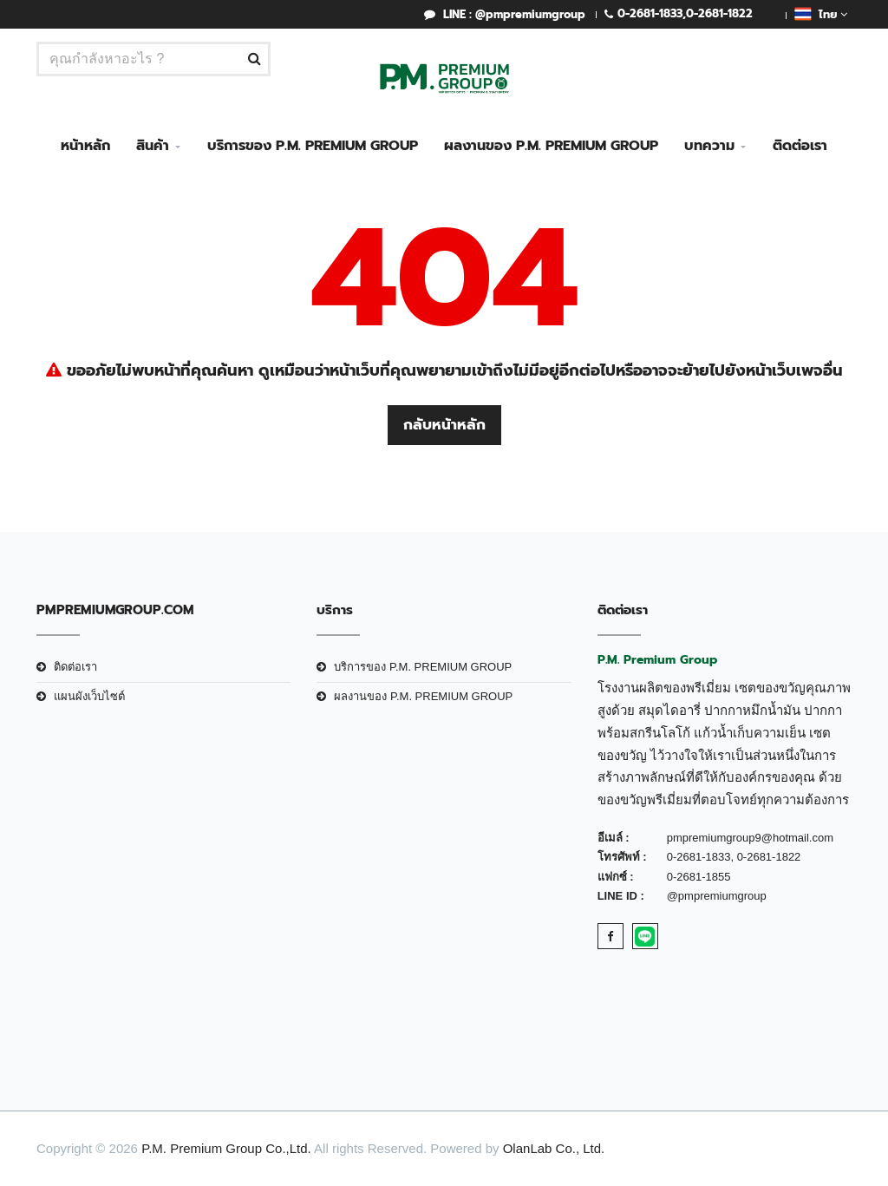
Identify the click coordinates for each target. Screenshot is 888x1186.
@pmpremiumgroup (717, 895)
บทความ (709, 145)
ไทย (820, 14)
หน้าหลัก (85, 145)
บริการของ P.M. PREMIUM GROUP (312, 145)
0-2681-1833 (649, 13)
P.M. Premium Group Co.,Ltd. (226, 1148)
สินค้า (152, 145)
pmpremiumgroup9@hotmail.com (750, 837)
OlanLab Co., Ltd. (554, 1148)
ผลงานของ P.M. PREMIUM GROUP (551, 145)
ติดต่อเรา (800, 145)
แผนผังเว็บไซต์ (89, 696)
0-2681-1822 (719, 13)
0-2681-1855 (699, 876)
